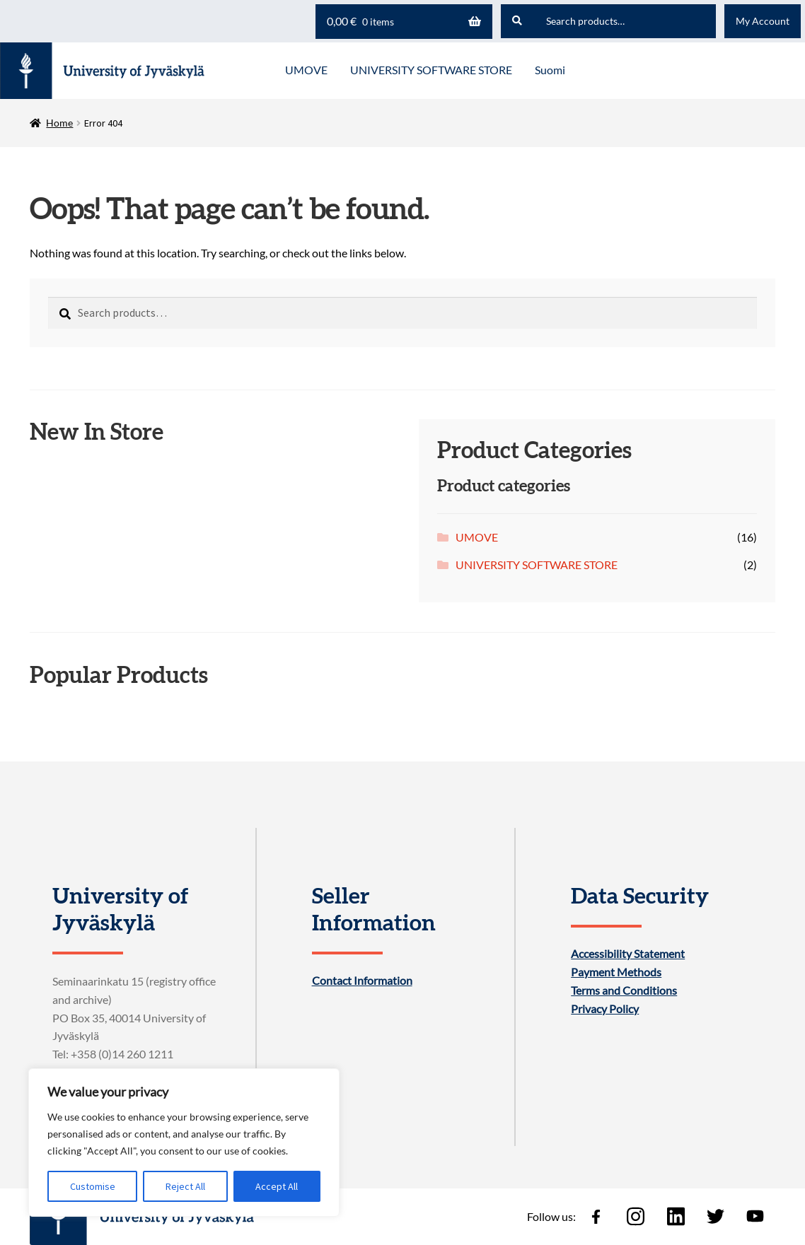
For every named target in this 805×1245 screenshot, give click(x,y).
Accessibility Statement (628, 953)
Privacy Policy (605, 1009)
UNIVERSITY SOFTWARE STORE (537, 564)
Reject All (185, 1186)
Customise (92, 1186)
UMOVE (477, 537)
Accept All (276, 1186)
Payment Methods (616, 972)
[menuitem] (550, 70)
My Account (762, 21)
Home (59, 123)
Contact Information (362, 980)
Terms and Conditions (624, 990)
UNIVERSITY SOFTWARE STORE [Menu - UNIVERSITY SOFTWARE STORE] (431, 69)
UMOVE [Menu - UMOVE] (306, 69)
